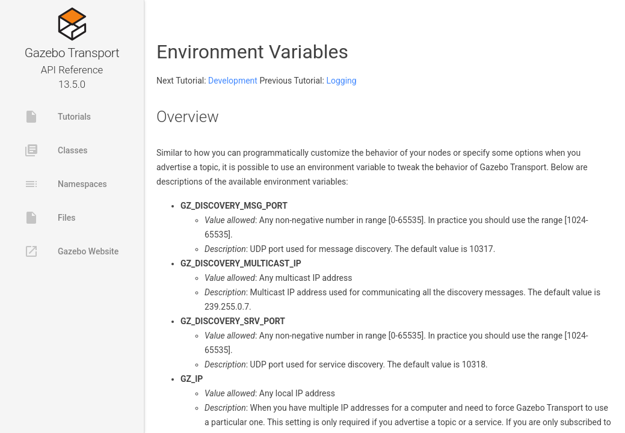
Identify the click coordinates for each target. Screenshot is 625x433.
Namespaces (65, 184)
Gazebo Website (71, 251)
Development (232, 80)
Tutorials (57, 116)
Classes (55, 150)
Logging (341, 80)
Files (50, 217)
